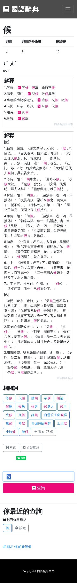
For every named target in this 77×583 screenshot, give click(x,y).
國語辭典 (21, 9)
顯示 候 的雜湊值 (17, 547)
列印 (11, 448)
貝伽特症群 (41, 423)
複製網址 (31, 448)
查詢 (38, 488)
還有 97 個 (43, 432)
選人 (49, 406)
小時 (11, 432)
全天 (62, 423)
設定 (20, 528)
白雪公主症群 (55, 415)
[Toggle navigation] (68, 9)
